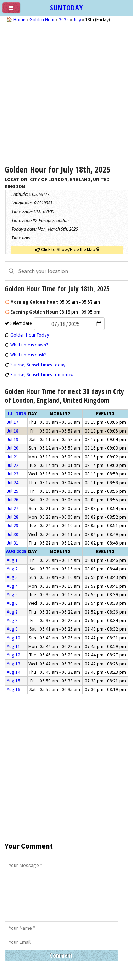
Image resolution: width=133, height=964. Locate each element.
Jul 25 (12, 491)
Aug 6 (12, 603)
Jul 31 (12, 543)
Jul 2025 (16, 414)
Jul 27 (12, 509)
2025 (64, 20)
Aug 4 (12, 586)
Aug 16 (13, 690)
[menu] (14, 10)
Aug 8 (12, 621)
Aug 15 (13, 681)
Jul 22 (12, 465)
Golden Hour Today (29, 335)
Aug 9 (12, 629)
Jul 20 (12, 448)
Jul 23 (12, 474)
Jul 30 (12, 534)
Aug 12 (13, 655)
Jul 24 (12, 483)
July (77, 20)
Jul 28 (12, 517)
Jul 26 (12, 500)
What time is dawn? (29, 345)
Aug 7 (12, 612)
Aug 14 (13, 672)
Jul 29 (12, 526)
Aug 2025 (16, 551)
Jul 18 (12, 431)
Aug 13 (13, 664)
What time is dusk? (28, 355)
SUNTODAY (66, 7)
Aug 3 (12, 577)
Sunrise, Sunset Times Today (37, 365)
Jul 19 (12, 439)
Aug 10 (13, 638)
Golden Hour (42, 20)
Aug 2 (12, 569)
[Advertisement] (66, 92)
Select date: (57, 323)
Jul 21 (12, 457)
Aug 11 (13, 646)
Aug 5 (12, 595)
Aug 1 (12, 560)
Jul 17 (12, 422)
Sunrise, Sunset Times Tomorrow (42, 375)
